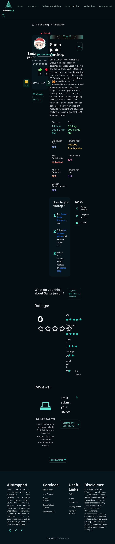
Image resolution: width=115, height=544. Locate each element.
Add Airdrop (89, 6)
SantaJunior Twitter (62, 233)
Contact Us (73, 502)
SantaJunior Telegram (61, 217)
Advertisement (105, 6)
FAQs (71, 494)
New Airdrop (32, 6)
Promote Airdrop (72, 6)
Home (20, 6)
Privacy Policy (75, 507)
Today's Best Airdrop (51, 6)
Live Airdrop (48, 494)
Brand (71, 498)
